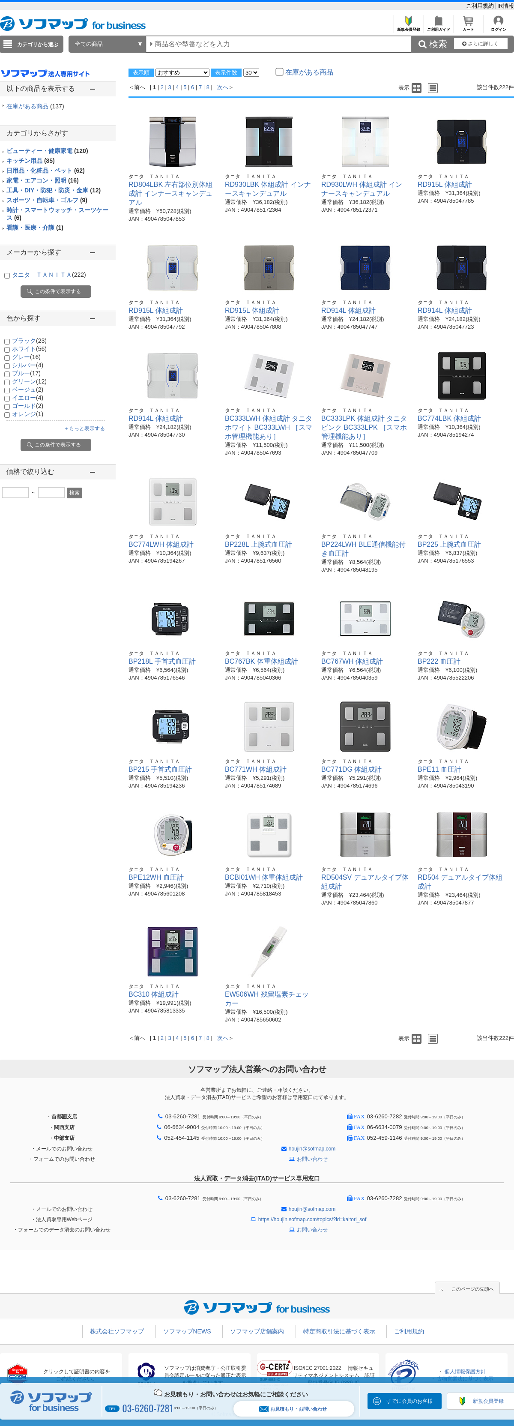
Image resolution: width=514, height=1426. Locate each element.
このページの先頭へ (472, 1288)
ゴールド (27, 405)
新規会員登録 (408, 27)
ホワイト (29, 348)
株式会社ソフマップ (117, 1331)
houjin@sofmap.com (312, 1149)
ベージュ (27, 389)
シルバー (27, 365)
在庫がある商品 (35, 106)
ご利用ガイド (438, 27)
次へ (222, 87)
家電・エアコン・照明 (42, 180)
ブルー (26, 373)
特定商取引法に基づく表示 (339, 1331)
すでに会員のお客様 (409, 1401)
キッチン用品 (30, 160)
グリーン (29, 381)
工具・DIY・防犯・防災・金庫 (53, 190)
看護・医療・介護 (34, 227)
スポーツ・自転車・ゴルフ (46, 200)
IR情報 (505, 6)
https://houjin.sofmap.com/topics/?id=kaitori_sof (312, 1219)
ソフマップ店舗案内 (257, 1331)
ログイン (498, 27)
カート (468, 27)
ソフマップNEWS (187, 1331)
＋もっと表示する (84, 428)
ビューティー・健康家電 (47, 150)
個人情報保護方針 (465, 1372)
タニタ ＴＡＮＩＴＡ (49, 274)
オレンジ (27, 413)
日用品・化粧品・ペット (45, 170)
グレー (26, 357)
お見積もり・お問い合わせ (293, 1409)
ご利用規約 (481, 6)
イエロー (27, 397)
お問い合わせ (312, 1159)
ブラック (29, 340)
